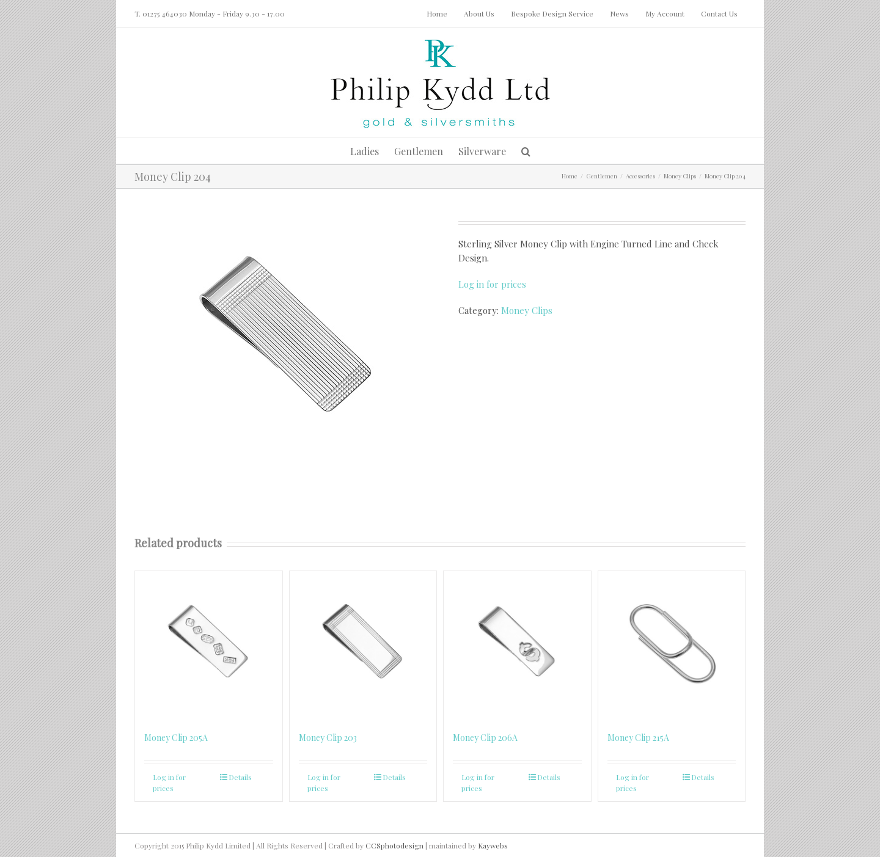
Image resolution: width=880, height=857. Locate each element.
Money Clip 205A (176, 737)
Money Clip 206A (485, 737)
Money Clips (526, 310)
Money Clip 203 (328, 737)
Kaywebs (493, 845)
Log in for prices (492, 284)
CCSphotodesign (394, 845)
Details (240, 777)
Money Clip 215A (638, 737)
